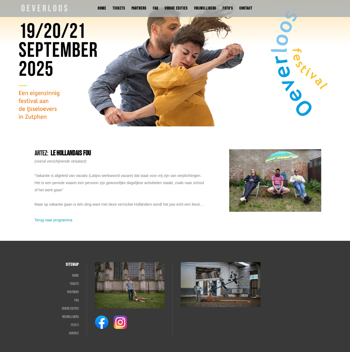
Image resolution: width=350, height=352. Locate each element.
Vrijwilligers (70, 316)
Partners (73, 292)
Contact (74, 333)
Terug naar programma (53, 220)
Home (75, 275)
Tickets (74, 283)
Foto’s (75, 325)
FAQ (76, 300)
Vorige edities (70, 308)
